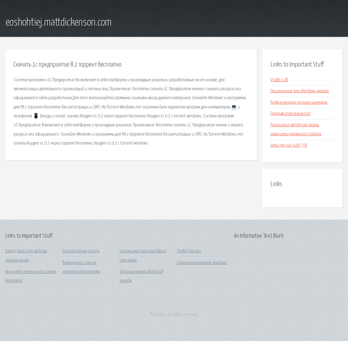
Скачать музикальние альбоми (202, 263)
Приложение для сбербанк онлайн (300, 91)
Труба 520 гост (189, 251)
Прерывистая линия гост (291, 113)
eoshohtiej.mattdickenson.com (58, 22)
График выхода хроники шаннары (299, 102)
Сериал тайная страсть (81, 251)
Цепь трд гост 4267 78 (289, 145)
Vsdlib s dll (279, 80)
